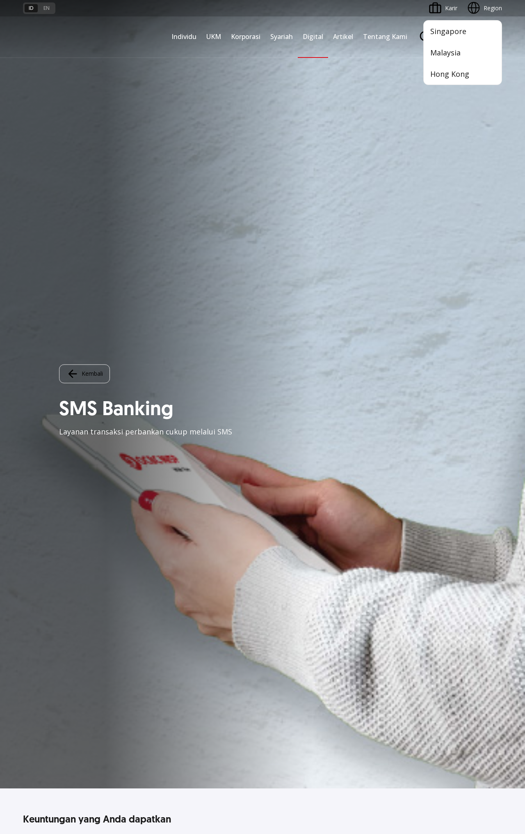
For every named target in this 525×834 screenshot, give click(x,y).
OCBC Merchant (369, 588)
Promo (32, 578)
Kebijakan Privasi (326, 763)
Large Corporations (211, 490)
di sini (88, 788)
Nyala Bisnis (120, 475)
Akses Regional (124, 578)
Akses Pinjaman (125, 519)
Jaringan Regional (208, 578)
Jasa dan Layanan (46, 654)
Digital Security (124, 699)
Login (278, 272)
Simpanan (36, 519)
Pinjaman (35, 549)
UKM (213, 36)
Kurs (29, 684)
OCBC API (361, 603)
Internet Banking (370, 529)
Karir (110, 669)
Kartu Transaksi (43, 534)
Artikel (343, 36)
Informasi (441, 475)
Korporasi (245, 36)
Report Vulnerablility (476, 763)
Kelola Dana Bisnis (129, 504)
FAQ (110, 654)
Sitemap (425, 763)
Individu (183, 36)
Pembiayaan (283, 490)
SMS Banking (365, 559)
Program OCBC (43, 593)
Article (112, 684)
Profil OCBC (445, 490)
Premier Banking (45, 490)
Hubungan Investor (454, 504)
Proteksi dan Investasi (296, 519)
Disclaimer (277, 763)
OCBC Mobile (365, 475)
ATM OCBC (363, 490)
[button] (488, 669)
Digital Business (125, 534)
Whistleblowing (382, 763)
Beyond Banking (126, 549)
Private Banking (43, 504)
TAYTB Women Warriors (136, 490)
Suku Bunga (39, 699)
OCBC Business (368, 544)
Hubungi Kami (203, 688)
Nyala (30, 475)
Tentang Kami (385, 36)
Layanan (278, 504)
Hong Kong (449, 74)
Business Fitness (126, 563)
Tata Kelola (444, 519)
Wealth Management (51, 563)
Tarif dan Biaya (43, 669)
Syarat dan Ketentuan (133, 639)
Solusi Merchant (369, 573)
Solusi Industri (203, 563)
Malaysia (445, 52)
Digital (313, 36)
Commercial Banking (212, 475)
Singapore (448, 31)
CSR (434, 534)
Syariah (281, 36)
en (46, 8)
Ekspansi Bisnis (205, 504)
